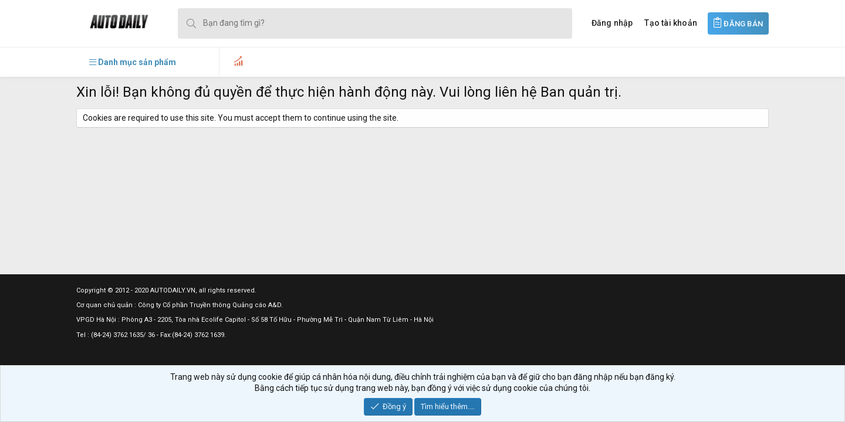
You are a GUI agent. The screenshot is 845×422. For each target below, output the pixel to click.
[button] (132, 62)
